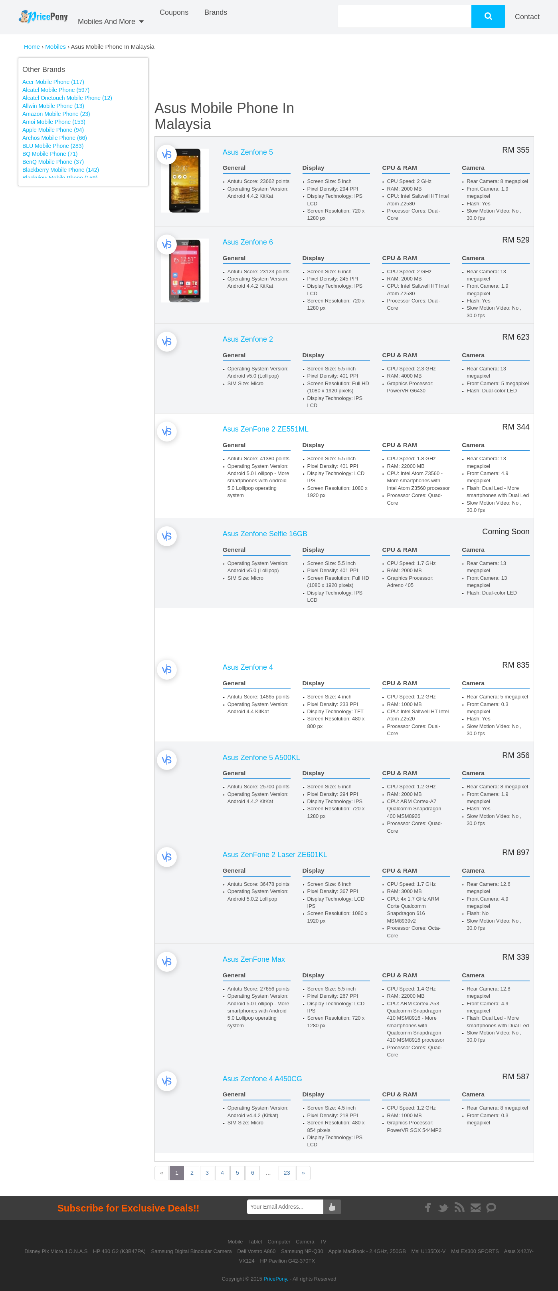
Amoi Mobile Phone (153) (53, 122)
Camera (306, 1242)
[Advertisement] (91, 246)
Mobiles (56, 46)
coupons (174, 12)
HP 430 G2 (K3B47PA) (119, 1251)
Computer (280, 1242)
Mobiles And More (111, 22)
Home (32, 46)
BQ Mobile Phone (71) (50, 154)
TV (323, 1242)
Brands (215, 12)
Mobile (236, 1242)
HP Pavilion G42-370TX (287, 1261)
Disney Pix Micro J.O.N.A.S (55, 1251)
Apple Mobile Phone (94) (53, 130)
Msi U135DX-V (429, 1251)
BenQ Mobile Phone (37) (53, 162)
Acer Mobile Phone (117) (53, 82)
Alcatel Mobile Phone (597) (55, 90)
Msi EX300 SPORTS (475, 1251)
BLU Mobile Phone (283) (52, 146)
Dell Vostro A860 (256, 1251)
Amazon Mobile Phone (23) (56, 114)
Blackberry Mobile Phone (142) (60, 170)
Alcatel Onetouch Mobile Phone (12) (67, 98)
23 (304, 1173)
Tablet (255, 1242)
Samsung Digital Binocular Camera (191, 1251)
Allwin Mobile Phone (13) (53, 106)
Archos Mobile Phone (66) (54, 138)
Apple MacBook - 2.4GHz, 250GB (367, 1251)
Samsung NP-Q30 (302, 1251)
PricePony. (276, 1279)
